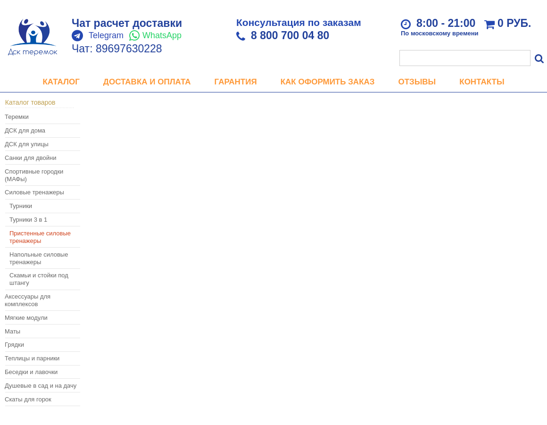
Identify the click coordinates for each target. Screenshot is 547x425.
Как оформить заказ (328, 81)
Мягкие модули (26, 317)
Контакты (481, 81)
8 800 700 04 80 (290, 35)
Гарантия (236, 81)
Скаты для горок (28, 399)
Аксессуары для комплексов (27, 300)
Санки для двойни (30, 157)
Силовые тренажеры (34, 192)
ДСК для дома (25, 130)
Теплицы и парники (32, 358)
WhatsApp (162, 35)
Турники (20, 205)
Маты (12, 331)
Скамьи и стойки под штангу (38, 279)
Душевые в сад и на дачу (40, 385)
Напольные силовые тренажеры (38, 258)
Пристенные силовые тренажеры (40, 237)
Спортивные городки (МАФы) (34, 175)
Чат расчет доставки (127, 23)
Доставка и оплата (147, 81)
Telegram (106, 35)
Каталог (60, 81)
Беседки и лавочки (31, 371)
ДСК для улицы (27, 144)
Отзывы (417, 81)
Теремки (17, 116)
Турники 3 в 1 (28, 219)
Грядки (14, 344)
